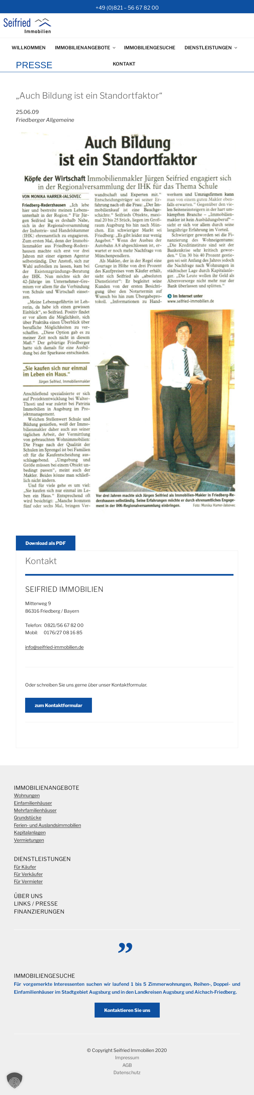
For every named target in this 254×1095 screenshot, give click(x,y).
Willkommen (29, 47)
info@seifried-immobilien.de (54, 647)
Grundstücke (27, 817)
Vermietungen (29, 840)
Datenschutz (127, 1072)
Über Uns (28, 896)
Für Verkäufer (28, 874)
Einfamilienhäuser (33, 803)
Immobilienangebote (85, 47)
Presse (46, 903)
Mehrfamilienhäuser (35, 810)
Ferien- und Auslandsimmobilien (47, 825)
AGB (127, 1065)
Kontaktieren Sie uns (127, 1010)
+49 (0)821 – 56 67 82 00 (127, 8)
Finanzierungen (39, 911)
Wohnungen (27, 795)
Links (22, 903)
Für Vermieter (28, 881)
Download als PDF (45, 543)
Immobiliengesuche (149, 47)
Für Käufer (25, 867)
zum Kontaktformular (58, 705)
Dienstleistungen (211, 47)
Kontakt (124, 64)
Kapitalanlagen (30, 832)
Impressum (127, 1057)
